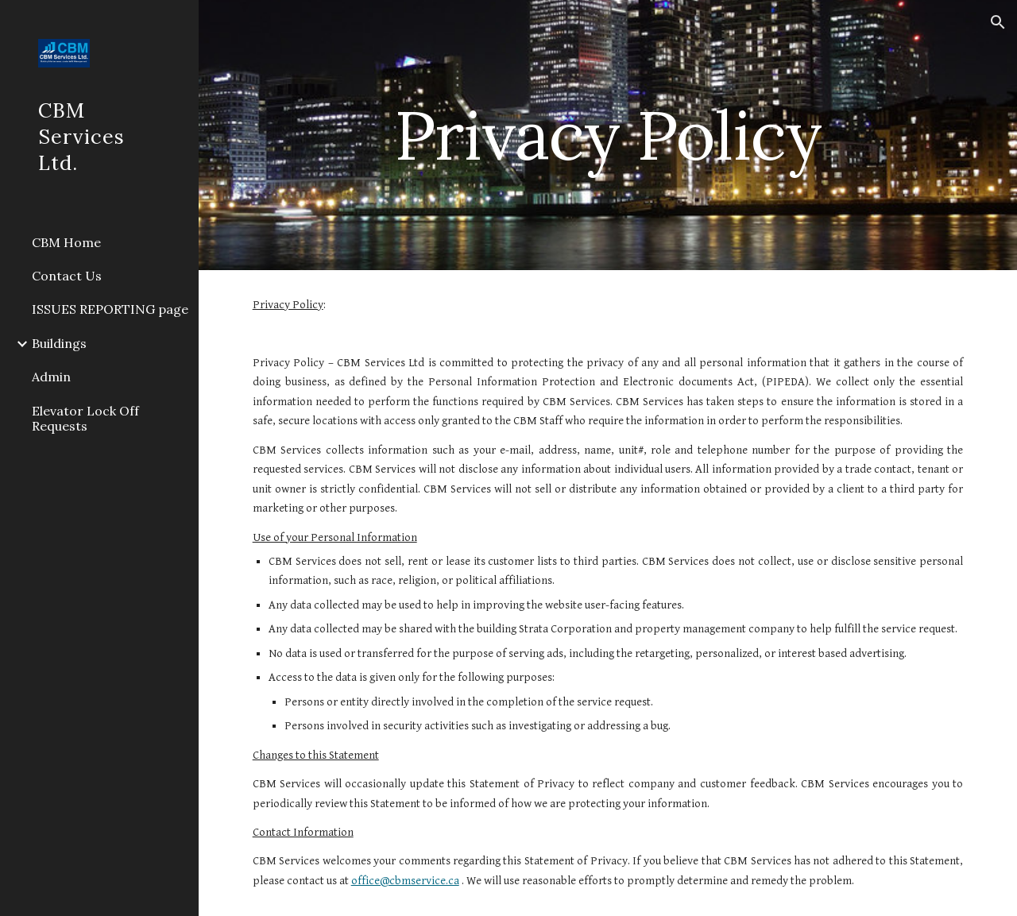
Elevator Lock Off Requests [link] (85, 418)
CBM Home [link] (66, 242)
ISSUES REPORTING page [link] (110, 309)
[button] (998, 22)
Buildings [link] (59, 343)
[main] (607, 135)
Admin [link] (51, 377)
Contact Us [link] (67, 276)
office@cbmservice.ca (405, 880)
